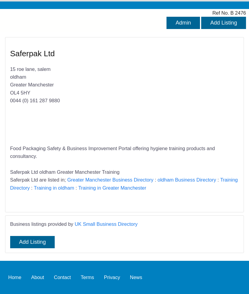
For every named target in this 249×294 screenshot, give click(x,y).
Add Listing (223, 23)
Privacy (112, 277)
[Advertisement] (179, 91)
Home (14, 277)
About (37, 277)
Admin (183, 23)
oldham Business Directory (187, 179)
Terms (87, 277)
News (136, 277)
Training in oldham (54, 188)
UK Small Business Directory (106, 224)
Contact (62, 277)
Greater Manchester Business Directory (110, 179)
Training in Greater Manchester (112, 188)
